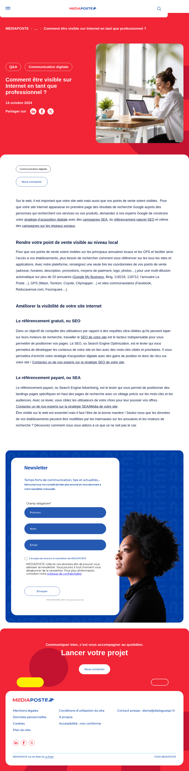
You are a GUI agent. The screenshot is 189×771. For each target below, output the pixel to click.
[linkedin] (16, 743)
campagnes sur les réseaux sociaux (48, 226)
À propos (66, 717)
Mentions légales (25, 710)
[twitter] (32, 743)
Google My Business (88, 277)
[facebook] (24, 743)
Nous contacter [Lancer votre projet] (94, 669)
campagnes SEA (95, 219)
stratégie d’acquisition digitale (46, 219)
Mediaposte (17, 28)
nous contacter (32, 181)
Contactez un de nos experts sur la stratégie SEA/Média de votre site (66, 406)
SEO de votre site (94, 337)
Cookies (19, 723)
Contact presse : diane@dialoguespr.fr (146, 710)
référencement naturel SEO (134, 219)
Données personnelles (29, 717)
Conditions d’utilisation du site (81, 710)
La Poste (49, 757)
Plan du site (22, 730)
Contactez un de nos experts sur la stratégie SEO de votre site (78, 362)
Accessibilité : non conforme (80, 723)
